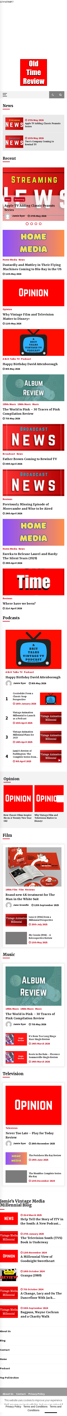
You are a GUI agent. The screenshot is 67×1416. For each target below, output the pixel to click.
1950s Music (9, 404)
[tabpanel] (33, 194)
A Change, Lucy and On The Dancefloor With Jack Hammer (41, 1296)
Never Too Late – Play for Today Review (30, 1135)
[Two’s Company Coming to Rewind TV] (14, 141)
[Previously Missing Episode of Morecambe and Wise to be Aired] (33, 482)
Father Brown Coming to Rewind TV (30, 459)
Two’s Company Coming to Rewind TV (39, 143)
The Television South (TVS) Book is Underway (41, 1240)
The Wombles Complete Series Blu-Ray (45, 1175)
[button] (53, 94)
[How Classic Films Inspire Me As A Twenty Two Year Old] (18, 798)
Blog (3, 1340)
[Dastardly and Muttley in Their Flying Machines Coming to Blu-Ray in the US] (33, 243)
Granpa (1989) (31, 1275)
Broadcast (9, 453)
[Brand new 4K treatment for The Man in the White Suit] (33, 867)
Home (3, 1359)
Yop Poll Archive (9, 1377)
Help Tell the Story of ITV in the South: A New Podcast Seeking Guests (42, 1221)
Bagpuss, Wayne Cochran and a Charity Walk (40, 1314)
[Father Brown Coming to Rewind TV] (33, 437)
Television (13, 1073)
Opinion (7, 309)
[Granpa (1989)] (9, 1275)
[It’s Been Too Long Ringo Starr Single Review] (16, 1039)
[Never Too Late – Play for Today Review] (33, 1105)
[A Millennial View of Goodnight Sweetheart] (9, 1256)
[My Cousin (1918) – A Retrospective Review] (16, 938)
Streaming (19, 199)
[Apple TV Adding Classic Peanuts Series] (14, 123)
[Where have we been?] (33, 582)
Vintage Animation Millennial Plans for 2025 (23, 735)
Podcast (26, 358)
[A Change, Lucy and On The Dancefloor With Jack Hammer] (9, 1293)
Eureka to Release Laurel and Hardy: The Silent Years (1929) (30, 556)
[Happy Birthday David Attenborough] (33, 342)
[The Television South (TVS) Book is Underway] (9, 1237)
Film (7, 835)
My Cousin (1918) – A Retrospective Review (40, 936)
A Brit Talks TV (11, 358)
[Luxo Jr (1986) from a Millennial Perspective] (16, 920)
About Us (5, 1331)
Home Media (10, 259)
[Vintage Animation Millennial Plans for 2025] (50, 737)
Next (60, 798)
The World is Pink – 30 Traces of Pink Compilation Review (31, 411)
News (7, 199)
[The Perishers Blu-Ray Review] (16, 1158)
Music (35, 404)
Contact (5, 1349)
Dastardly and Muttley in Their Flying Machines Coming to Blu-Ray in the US (32, 267)
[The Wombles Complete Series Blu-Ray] (16, 1176)
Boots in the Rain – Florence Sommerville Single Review (44, 1056)
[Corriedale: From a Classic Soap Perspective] (50, 699)
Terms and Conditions (35, 1406)
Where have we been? (19, 603)
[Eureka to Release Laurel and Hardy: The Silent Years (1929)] (33, 532)
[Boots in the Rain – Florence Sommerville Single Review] (16, 1057)
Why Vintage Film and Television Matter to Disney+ (28, 316)
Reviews (7, 499)
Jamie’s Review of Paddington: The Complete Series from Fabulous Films (24, 754)
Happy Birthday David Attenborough (30, 364)
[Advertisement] (33, 29)
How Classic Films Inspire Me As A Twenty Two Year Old (17, 818)
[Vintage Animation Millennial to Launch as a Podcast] (50, 718)
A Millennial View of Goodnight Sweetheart (37, 1259)
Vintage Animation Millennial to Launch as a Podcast (24, 715)
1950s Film (11, 889)
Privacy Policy (36, 1393)
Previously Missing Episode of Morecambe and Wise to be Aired (27, 506)
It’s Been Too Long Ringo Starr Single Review (42, 1038)
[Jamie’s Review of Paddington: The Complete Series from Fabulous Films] (50, 756)
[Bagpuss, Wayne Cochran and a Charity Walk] (9, 1311)
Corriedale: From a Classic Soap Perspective (23, 696)
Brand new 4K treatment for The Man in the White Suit (30, 897)
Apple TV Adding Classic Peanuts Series (43, 125)
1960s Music (24, 404)
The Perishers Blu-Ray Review (45, 1155)
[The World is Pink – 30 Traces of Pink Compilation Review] (33, 387)
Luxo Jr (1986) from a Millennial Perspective (41, 918)
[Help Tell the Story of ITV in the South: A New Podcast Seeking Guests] (9, 1218)
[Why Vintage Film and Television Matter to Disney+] (33, 292)
